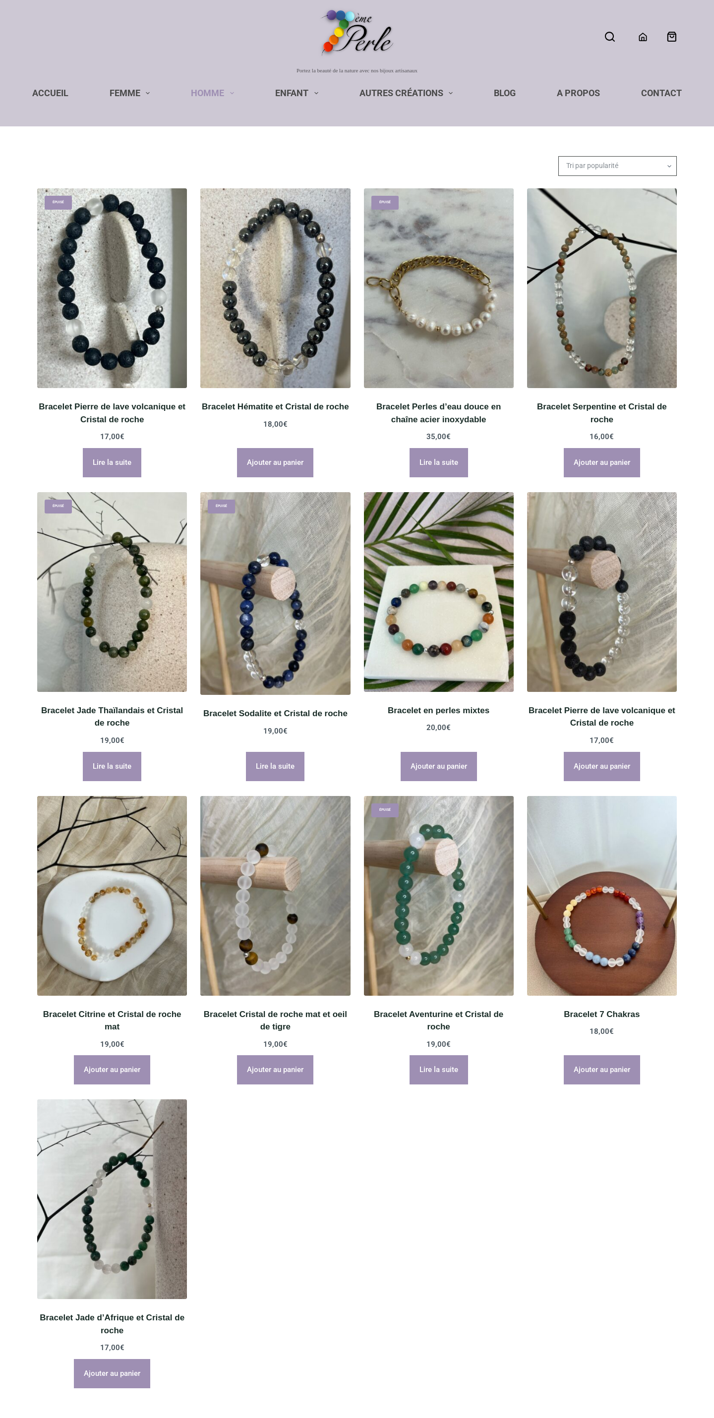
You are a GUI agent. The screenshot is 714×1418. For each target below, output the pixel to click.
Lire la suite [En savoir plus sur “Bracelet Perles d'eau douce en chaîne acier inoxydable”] (438, 462)
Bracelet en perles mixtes (438, 710)
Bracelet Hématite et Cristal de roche (275, 406)
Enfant (298, 93)
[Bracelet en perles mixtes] (439, 592)
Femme (132, 93)
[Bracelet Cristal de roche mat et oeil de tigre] (275, 896)
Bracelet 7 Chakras (602, 1014)
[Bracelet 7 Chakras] (602, 896)
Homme (214, 93)
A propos (578, 93)
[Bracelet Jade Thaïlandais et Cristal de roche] (112, 592)
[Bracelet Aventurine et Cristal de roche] (439, 896)
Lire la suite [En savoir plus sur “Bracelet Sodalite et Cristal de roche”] (275, 766)
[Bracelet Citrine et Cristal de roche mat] (112, 896)
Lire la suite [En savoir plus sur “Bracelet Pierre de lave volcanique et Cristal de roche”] (112, 462)
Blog (505, 93)
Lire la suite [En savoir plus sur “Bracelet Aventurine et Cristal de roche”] (438, 1069)
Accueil (50, 93)
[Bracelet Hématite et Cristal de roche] (275, 288)
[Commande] (617, 166)
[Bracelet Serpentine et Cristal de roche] (602, 288)
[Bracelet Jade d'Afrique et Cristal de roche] (112, 1199)
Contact (661, 93)
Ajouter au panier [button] (275, 462)
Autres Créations (408, 93)
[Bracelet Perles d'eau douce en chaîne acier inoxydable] (439, 288)
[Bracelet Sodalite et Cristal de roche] (275, 593)
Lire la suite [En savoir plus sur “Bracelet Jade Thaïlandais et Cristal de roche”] (112, 766)
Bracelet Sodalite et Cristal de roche (275, 713)
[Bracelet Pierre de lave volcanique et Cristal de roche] (112, 288)
